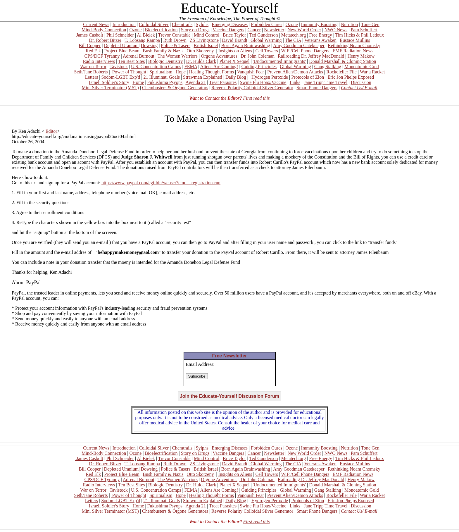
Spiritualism (160, 71)
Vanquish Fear (250, 71)
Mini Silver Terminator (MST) (110, 87)
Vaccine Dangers (228, 29)
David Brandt (234, 40)
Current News (96, 24)
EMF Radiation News (352, 50)
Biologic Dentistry (165, 61)
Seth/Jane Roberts (91, 71)
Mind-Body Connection (104, 29)
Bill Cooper (90, 45)
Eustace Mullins (355, 40)
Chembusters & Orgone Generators (175, 87)
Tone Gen (370, 24)
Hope (181, 71)
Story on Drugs (195, 29)
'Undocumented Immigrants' (279, 61)
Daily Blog (235, 77)
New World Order (304, 29)
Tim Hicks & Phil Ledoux (359, 34)
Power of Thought (128, 71)
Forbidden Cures (266, 24)
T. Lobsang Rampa (142, 40)
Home (138, 82)
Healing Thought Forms (211, 71)
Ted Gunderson (263, 34)
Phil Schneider (120, 34)
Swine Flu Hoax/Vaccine (263, 82)
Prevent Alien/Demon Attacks (295, 71)
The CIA (293, 40)
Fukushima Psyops (164, 82)
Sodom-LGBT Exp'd (120, 77)
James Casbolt (89, 34)
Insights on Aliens (235, 50)
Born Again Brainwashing (245, 45)
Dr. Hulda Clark (201, 61)
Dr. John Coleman (257, 56)
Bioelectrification (161, 29)
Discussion (361, 82)
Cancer (254, 29)
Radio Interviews (99, 61)
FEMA (190, 66)
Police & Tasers (175, 45)
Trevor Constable (174, 34)
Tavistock (119, 66)
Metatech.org (293, 34)
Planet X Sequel (234, 61)
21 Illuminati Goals (161, 77)
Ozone (292, 24)
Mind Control (207, 34)
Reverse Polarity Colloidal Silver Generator (252, 87)
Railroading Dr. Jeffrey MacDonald (311, 56)
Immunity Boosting (319, 24)
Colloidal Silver (154, 24)
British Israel (206, 45)
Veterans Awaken (320, 40)
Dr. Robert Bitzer (105, 40)
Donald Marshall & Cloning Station (342, 61)
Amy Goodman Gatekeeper (299, 45)
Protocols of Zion (307, 77)
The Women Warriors (178, 56)
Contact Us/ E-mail (359, 87)
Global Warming (265, 40)
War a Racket (372, 71)
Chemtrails (182, 24)
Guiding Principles (259, 66)
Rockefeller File (341, 71)
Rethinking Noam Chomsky (354, 45)
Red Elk (93, 50)
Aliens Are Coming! (219, 66)
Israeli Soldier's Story (109, 82)
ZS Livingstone (204, 40)
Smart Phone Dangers (316, 87)
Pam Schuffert (364, 29)
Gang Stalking (327, 66)
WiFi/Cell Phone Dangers (305, 50)
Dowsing (149, 45)
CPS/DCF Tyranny (102, 56)
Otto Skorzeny (200, 50)
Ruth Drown (175, 40)
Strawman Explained (202, 77)
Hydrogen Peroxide (269, 77)
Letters (91, 77)
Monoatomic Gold (361, 66)
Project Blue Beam (121, 50)
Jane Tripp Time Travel (326, 82)
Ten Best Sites (131, 61)
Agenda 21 (195, 82)
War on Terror (93, 66)
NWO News (336, 29)
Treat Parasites (223, 82)
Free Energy (320, 34)
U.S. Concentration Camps (156, 66)
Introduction (124, 24)
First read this (256, 98)
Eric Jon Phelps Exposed (351, 77)
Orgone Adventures (219, 56)
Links (295, 82)
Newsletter (274, 29)
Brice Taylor (234, 34)
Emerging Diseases (230, 24)
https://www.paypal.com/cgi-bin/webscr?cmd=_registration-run (160, 182)
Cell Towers (266, 50)
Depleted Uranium (121, 45)
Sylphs (202, 24)
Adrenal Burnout (138, 56)
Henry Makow (361, 56)
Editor (51, 131)
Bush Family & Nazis (163, 50)
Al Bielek (146, 34)
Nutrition (349, 24)
